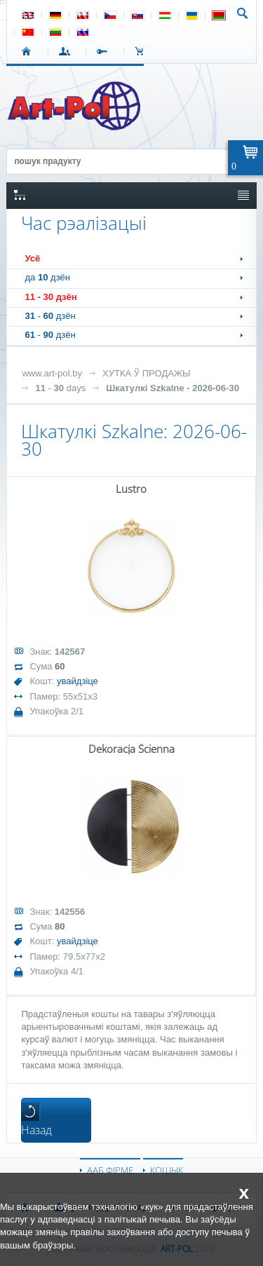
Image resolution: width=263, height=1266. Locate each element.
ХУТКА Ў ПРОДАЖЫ (146, 373)
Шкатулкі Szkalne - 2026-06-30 (172, 388)
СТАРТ (29, 51)
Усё (32, 258)
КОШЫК (143, 51)
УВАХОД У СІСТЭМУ (67, 51)
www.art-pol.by (52, 373)
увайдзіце (77, 681)
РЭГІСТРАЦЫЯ (105, 51)
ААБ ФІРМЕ (110, 1170)
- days (60, 388)
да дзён (47, 277)
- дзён (50, 297)
